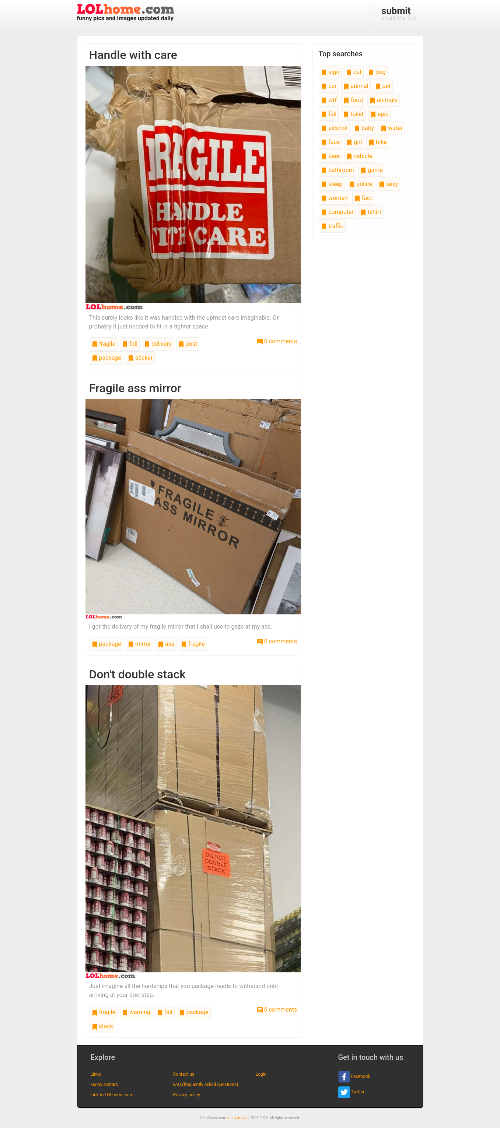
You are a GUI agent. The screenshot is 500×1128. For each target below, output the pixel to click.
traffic (332, 225)
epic (379, 113)
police (360, 183)
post (187, 343)
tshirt (370, 211)
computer (337, 211)
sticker (140, 357)
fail (129, 343)
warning (136, 1012)
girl (354, 141)
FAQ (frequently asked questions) (205, 1084)
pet (383, 85)
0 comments (277, 341)
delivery (158, 343)
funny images (238, 1118)
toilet (353, 113)
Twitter (351, 1092)
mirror (139, 643)
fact (363, 197)
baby (364, 127)
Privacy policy (186, 1094)
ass (166, 643)
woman (334, 197)
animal (355, 85)
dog (376, 71)
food (353, 99)
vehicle (359, 155)
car (328, 85)
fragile (104, 343)
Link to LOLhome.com (112, 1094)
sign (330, 71)
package (106, 357)
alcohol (334, 127)
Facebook (354, 1077)
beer (330, 155)
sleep (331, 183)
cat (353, 71)
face (330, 141)
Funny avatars (104, 1084)
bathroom (337, 169)
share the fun (398, 13)
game (371, 169)
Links (96, 1074)
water (392, 127)
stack (102, 1026)
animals (384, 99)
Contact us (184, 1074)
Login (261, 1074)
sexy (388, 183)
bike (377, 141)
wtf (329, 99)
